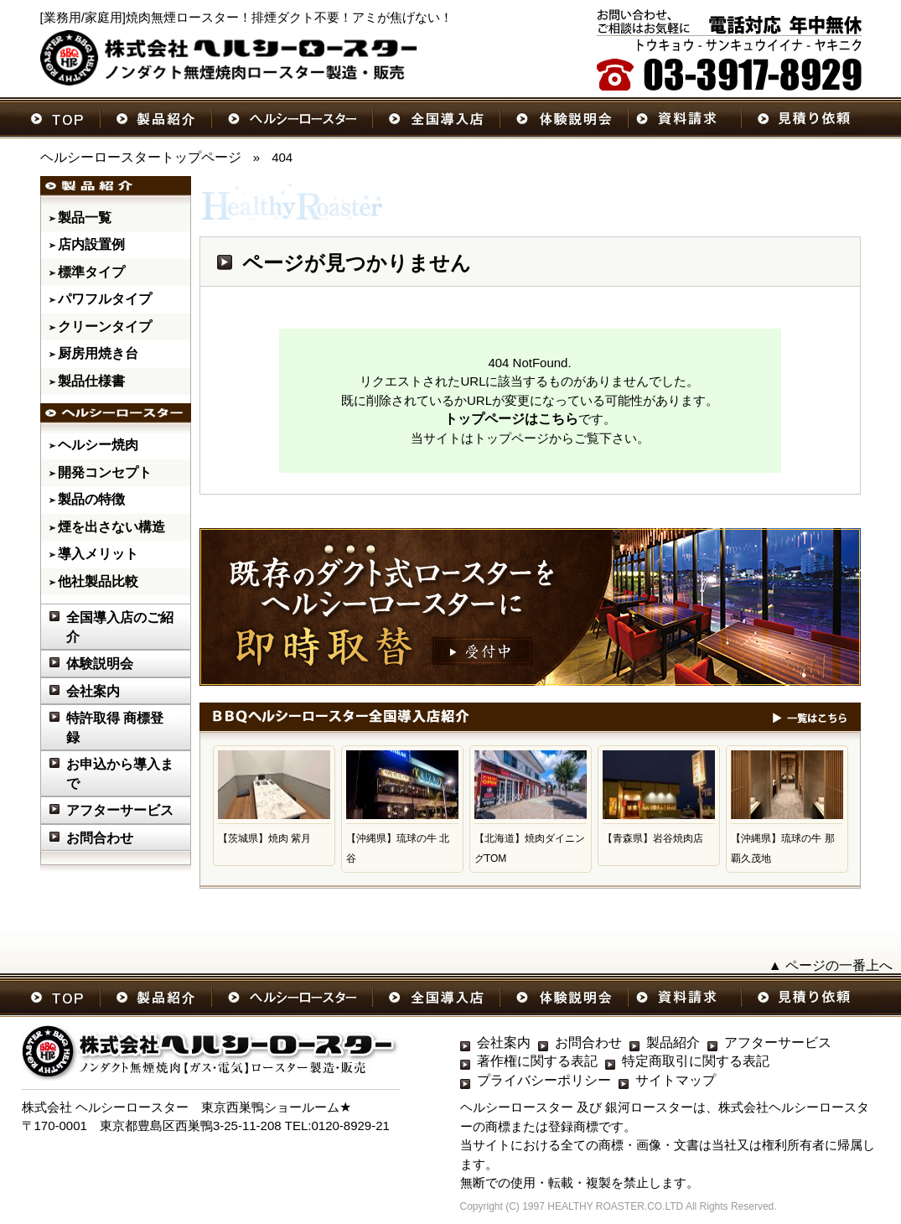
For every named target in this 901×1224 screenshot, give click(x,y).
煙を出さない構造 (111, 527)
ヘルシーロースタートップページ (140, 157)
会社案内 (93, 691)
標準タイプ (91, 272)
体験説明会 (99, 663)
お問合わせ (99, 838)
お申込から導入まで (119, 774)
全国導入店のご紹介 (119, 627)
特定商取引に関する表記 (695, 1061)
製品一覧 (84, 217)
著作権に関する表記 (537, 1061)
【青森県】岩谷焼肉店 (653, 838)
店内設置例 (91, 244)
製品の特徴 (91, 499)
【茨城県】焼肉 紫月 (264, 838)
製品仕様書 (91, 381)
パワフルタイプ (105, 299)
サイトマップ (675, 1080)
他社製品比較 (98, 581)
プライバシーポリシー (544, 1080)
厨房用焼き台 (98, 353)
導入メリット (98, 554)
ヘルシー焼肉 (98, 445)
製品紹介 (673, 1042)
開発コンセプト (105, 472)
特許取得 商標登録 (114, 727)
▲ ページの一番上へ (831, 965)
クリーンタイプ (105, 326)
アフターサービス (119, 810)
